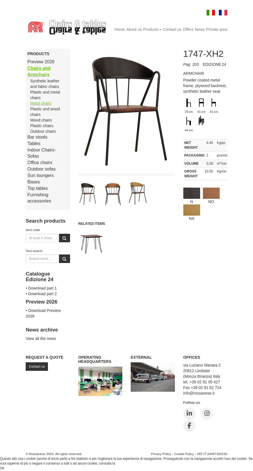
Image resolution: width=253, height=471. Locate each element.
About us (134, 29)
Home (119, 29)
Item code (33, 230)
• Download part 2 (41, 294)
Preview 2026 (41, 61)
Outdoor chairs (43, 131)
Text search (34, 251)
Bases (33, 181)
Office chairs (39, 162)
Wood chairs (41, 120)
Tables (33, 143)
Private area (216, 29)
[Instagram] (207, 413)
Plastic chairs (41, 125)
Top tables (37, 188)
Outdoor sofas (41, 169)
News (200, 29)
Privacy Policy (161, 454)
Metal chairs (40, 103)
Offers (188, 29)
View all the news (41, 338)
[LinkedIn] (189, 413)
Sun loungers (40, 175)
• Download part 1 (41, 288)
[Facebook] (189, 426)
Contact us (172, 29)
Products (152, 29)
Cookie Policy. (126, 463)
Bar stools (37, 137)
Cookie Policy (184, 454)
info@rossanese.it (199, 393)
